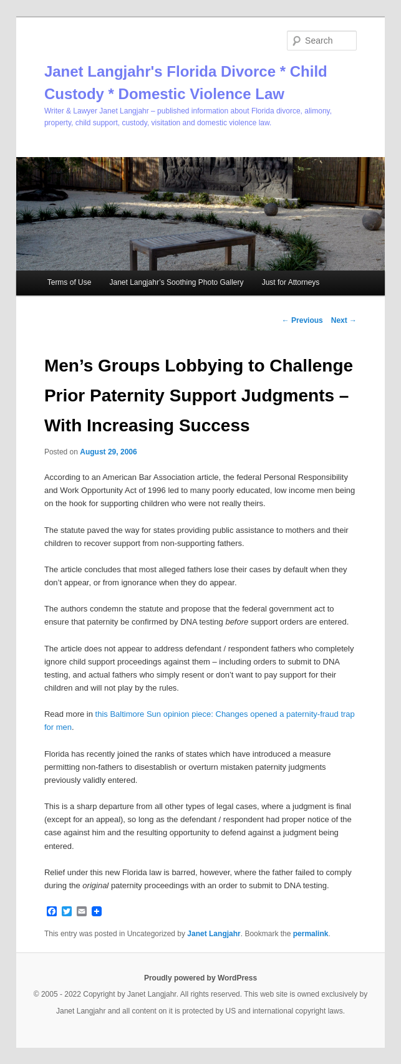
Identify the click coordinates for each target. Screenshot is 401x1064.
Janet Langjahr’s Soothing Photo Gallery (176, 282)
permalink (311, 933)
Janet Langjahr (213, 933)
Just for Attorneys (291, 282)
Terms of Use (69, 282)
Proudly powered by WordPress (200, 978)
